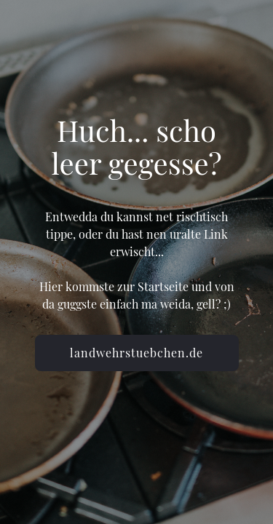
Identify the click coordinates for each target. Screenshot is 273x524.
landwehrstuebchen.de (136, 352)
